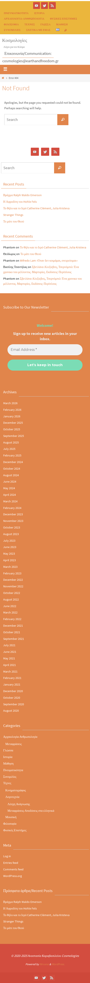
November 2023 (13, 521)
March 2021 (10, 671)
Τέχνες (29, 24)
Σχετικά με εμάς (38, 29)
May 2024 (9, 488)
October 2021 (11, 632)
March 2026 (10, 403)
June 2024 (9, 481)
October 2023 (11, 527)
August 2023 (11, 534)
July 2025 (9, 449)
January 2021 (11, 684)
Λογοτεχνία (12, 797)
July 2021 (9, 645)
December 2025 (13, 423)
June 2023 (9, 547)
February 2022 (12, 619)
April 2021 (9, 665)
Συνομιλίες (12, 29)
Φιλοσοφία (11, 24)
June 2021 (9, 652)
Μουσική (10, 817)
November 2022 (13, 586)
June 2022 (9, 606)
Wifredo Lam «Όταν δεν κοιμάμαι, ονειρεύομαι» (49, 260)
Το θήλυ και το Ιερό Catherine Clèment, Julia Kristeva (36, 208)
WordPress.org (12, 876)
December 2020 (13, 691)
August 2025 (11, 442)
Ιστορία (39, 13)
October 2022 (11, 593)
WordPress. (58, 964)
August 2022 (11, 599)
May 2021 (9, 658)
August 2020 (11, 710)
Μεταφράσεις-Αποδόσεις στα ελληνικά (30, 811)
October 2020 (11, 698)
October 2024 (11, 468)
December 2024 (13, 462)
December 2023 (13, 514)
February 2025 (12, 455)
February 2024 (12, 508)
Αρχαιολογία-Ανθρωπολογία (24, 18)
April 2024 (9, 495)
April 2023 (9, 560)
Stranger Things (13, 215)
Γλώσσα (45, 24)
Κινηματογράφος (15, 790)
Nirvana (44, 964)
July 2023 (9, 540)
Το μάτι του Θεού (13, 221)
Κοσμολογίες (14, 40)
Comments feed (13, 869)
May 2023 (9, 553)
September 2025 (13, 436)
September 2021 (13, 639)
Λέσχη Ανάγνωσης (18, 804)
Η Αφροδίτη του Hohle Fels (20, 202)
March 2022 (10, 612)
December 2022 (13, 580)
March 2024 (10, 501)
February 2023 (12, 573)
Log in (7, 856)
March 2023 (10, 567)
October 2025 (11, 429)
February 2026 (12, 410)
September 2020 (13, 704)
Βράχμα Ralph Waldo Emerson (22, 195)
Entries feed (10, 863)
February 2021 (12, 678)
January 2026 (11, 416)
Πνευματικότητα (16, 13)
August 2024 (11, 475)
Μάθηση (62, 24)
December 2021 (13, 625)
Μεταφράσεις (13, 744)
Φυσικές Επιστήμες (63, 18)
